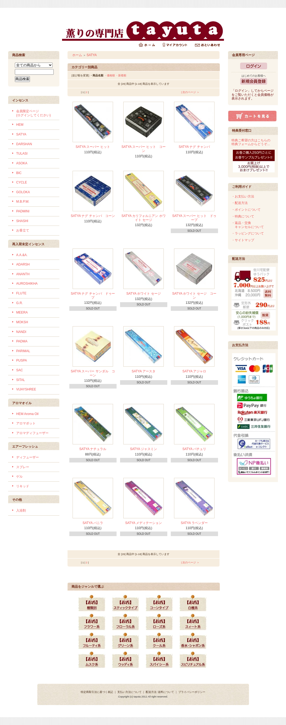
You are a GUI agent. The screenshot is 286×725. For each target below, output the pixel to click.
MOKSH (22, 322)
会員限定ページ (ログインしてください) (33, 113)
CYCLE (21, 182)
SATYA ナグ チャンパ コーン (93, 216)
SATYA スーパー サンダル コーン (93, 373)
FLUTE (21, 293)
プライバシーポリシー (191, 691)
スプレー (22, 467)
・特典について (242, 216)
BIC (19, 173)
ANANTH (22, 274)
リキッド (22, 486)
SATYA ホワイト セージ (143, 293)
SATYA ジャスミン (143, 449)
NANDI (21, 332)
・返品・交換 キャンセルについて (247, 225)
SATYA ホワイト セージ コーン (194, 295)
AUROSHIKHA (27, 283)
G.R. (19, 303)
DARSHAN (24, 144)
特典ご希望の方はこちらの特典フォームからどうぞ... (250, 142)
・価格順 (109, 75)
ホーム (77, 55)
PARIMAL (23, 351)
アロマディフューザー (32, 433)
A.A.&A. (22, 255)
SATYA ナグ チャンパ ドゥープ (93, 295)
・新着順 (120, 75)
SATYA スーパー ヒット (93, 147)
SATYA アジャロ (194, 371)
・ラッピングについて (247, 233)
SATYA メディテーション (143, 523)
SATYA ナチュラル (92, 449)
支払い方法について (129, 691)
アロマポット (26, 423)
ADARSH (23, 264)
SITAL (20, 380)
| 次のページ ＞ (190, 92)
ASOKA (21, 163)
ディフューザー (27, 457)
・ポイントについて (246, 210)
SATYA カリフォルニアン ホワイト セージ (143, 218)
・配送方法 (239, 203)
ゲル (19, 476)
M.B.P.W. (22, 201)
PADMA (22, 341)
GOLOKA (23, 192)
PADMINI (22, 211)
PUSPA (21, 360)
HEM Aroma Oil (27, 414)
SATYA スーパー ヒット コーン (143, 149)
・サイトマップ (242, 240)
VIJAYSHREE (26, 389)
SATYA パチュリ (194, 449)
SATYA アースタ (143, 371)
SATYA (21, 134)
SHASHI (22, 221)
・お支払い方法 (242, 196)
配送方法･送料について (160, 691)
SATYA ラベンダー (194, 523)
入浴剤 (21, 510)
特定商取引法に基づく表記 (97, 691)
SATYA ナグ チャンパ (194, 147)
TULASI (22, 153)
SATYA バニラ (93, 523)
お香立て (22, 230)
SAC (19, 370)
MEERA (22, 312)
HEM (19, 125)
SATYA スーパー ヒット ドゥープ (194, 218)
